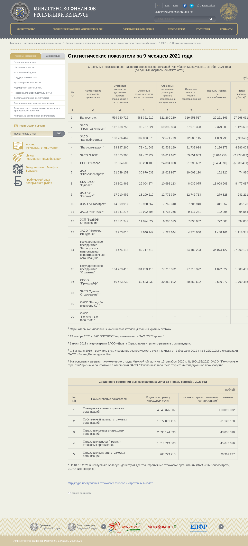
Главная (14, 43)
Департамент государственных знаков (34, 103)
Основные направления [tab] (25, 56)
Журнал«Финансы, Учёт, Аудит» (42, 146)
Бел (167, 5)
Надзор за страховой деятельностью (42, 43)
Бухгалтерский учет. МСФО (28, 82)
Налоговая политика (24, 67)
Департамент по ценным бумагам (31, 98)
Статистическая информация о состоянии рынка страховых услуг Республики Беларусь (111, 43)
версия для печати (81, 493)
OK (59, 133)
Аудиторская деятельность (28, 87)
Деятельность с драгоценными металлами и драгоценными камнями (37, 109)
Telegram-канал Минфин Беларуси (42, 169)
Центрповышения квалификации (43, 157)
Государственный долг (25, 77)
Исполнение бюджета (25, 72)
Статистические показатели (186, 43)
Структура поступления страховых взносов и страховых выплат (110, 483)
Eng (175, 5)
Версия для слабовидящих (174, 12)
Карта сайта (208, 5)
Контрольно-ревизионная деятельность (34, 115)
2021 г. (164, 43)
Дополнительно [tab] (53, 56)
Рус (159, 5)
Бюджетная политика (25, 62)
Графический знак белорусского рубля (39, 181)
